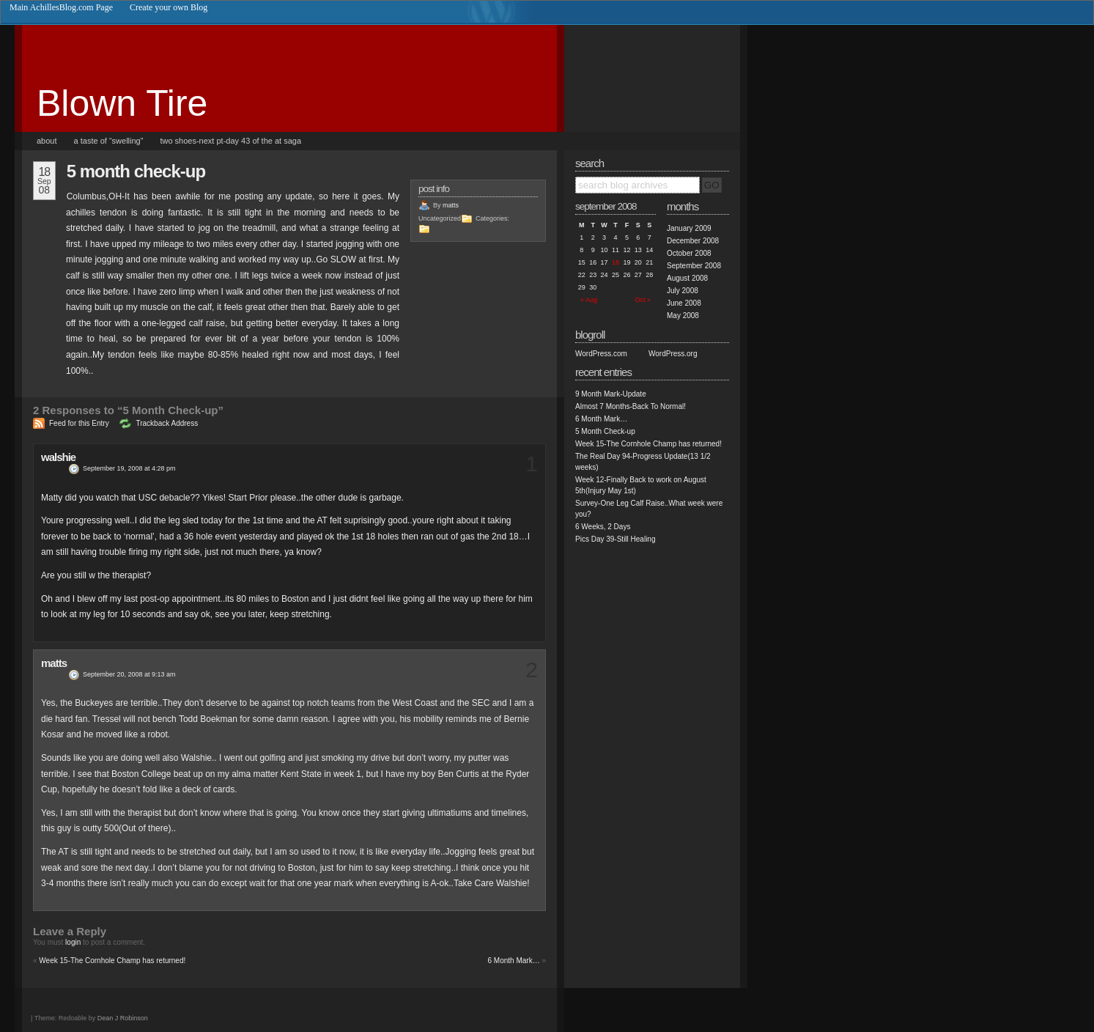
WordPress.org (673, 354)
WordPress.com (601, 354)
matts (451, 205)
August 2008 (687, 278)
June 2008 (684, 303)
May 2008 (683, 316)
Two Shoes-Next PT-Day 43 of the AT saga (230, 140)
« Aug (588, 299)
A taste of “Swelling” (109, 140)
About (47, 140)
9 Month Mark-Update (610, 394)
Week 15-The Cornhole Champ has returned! (112, 961)
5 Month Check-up (136, 171)
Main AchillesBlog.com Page (61, 7)
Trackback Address (167, 423)
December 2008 (693, 241)
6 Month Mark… (514, 961)
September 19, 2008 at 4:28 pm (129, 468)
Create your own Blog (168, 7)
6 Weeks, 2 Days (602, 527)
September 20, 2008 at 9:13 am (129, 674)
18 (615, 262)
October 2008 (689, 253)
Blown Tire (122, 103)
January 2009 (689, 228)
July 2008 (682, 291)
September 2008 (694, 266)
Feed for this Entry (79, 423)
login (73, 942)
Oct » (643, 299)
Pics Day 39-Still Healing (615, 539)
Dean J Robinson (122, 1018)
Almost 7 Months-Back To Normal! (630, 406)
